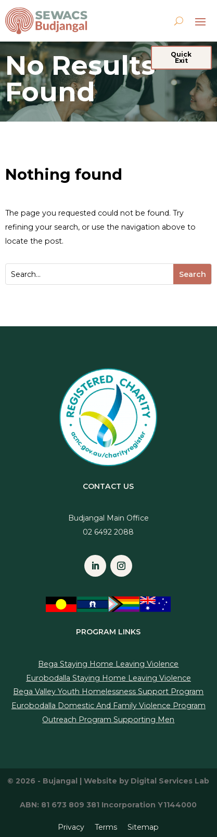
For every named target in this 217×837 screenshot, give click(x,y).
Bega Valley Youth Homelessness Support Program (108, 691)
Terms (106, 827)
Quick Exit (181, 57)
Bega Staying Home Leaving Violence (108, 664)
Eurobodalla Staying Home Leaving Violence (108, 678)
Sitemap (143, 827)
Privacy (71, 827)
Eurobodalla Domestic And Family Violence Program (108, 705)
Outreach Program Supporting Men (108, 719)
